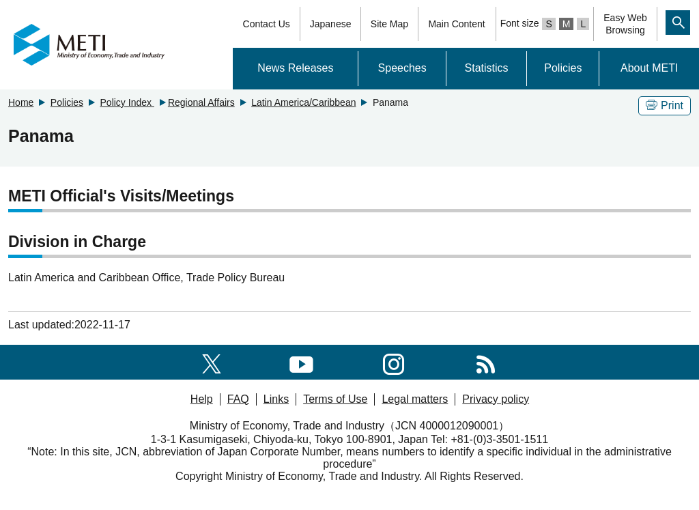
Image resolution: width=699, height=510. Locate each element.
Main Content (456, 23)
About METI (649, 68)
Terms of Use (335, 399)
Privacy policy (495, 399)
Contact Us (266, 23)
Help (201, 399)
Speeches (402, 68)
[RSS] (486, 361)
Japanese (331, 23)
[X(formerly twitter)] (211, 361)
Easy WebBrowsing (625, 24)
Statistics (487, 68)
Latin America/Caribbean (303, 102)
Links (276, 399)
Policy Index (127, 102)
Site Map (389, 23)
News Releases (295, 68)
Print (664, 105)
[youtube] (301, 361)
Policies (563, 68)
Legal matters (415, 399)
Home (20, 102)
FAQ (238, 399)
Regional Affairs (201, 102)
